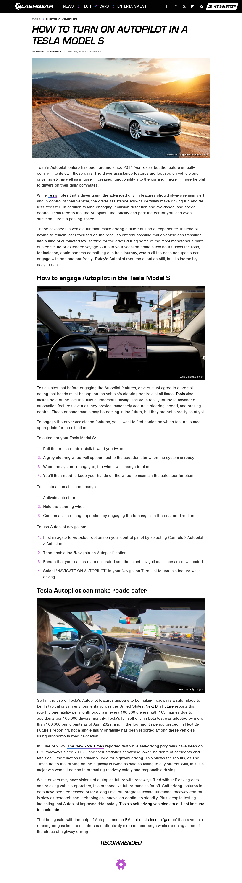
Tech (86, 6)
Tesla (145, 167)
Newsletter (222, 7)
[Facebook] (167, 6)
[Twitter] (184, 6)
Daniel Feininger (49, 51)
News (68, 6)
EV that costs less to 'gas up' (151, 819)
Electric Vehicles (61, 19)
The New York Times (85, 746)
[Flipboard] (192, 6)
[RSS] (201, 6)
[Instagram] (175, 6)
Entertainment (132, 6)
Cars (104, 6)
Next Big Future (160, 706)
